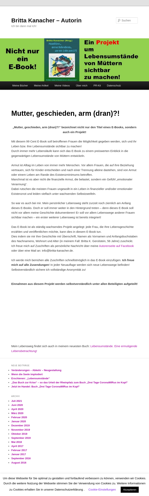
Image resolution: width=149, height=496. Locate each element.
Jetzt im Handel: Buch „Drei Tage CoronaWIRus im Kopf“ (45, 386)
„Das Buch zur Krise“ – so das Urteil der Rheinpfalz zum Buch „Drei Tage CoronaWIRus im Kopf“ (69, 382)
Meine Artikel (41, 85)
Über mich (81, 85)
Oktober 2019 (19, 433)
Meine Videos (62, 85)
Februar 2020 (19, 417)
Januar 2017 (18, 454)
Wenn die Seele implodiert (27, 374)
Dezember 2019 (20, 425)
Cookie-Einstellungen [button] (102, 489)
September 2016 (21, 458)
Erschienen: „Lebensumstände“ (30, 378)
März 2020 (17, 413)
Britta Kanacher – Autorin (46, 20)
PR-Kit (97, 85)
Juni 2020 (17, 405)
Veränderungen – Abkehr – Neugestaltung (36, 370)
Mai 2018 (16, 442)
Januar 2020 (18, 421)
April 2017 (17, 446)
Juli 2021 (16, 400)
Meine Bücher (20, 85)
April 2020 (17, 409)
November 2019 (20, 429)
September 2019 (21, 437)
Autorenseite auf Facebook (116, 246)
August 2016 (18, 462)
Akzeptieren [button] (129, 489)
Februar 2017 (19, 450)
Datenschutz (114, 85)
